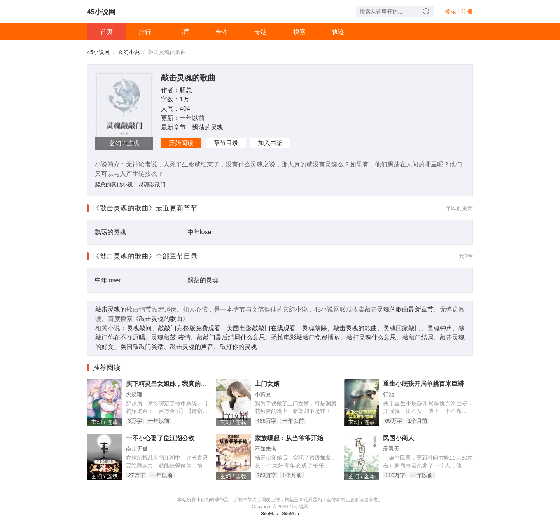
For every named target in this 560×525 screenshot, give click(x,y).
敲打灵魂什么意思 (371, 337)
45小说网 (101, 12)
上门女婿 (267, 383)
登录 (451, 11)
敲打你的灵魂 (238, 346)
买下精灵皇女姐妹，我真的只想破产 (176, 383)
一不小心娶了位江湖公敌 (160, 438)
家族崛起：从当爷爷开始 (289, 438)
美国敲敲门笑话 (142, 346)
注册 (467, 11)
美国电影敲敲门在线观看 (261, 328)
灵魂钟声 (439, 328)
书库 (183, 31)
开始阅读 (181, 143)
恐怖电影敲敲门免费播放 (305, 337)
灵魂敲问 (139, 328)
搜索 (299, 31)
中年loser (200, 232)
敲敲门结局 (418, 337)
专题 (260, 31)
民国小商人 (398, 438)
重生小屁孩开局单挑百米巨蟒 (423, 383)
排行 (145, 31)
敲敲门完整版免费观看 (189, 328)
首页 (106, 31)
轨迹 (338, 31)
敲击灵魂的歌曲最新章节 (399, 309)
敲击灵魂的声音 (192, 346)
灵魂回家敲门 (402, 328)
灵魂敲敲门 (152, 184)
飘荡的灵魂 (207, 127)
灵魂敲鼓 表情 (171, 337)
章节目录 (226, 143)
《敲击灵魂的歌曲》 (124, 208)
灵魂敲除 (314, 328)
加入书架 (270, 143)
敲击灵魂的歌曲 (188, 78)
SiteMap (269, 513)
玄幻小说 (129, 52)
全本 (222, 31)
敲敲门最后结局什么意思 (231, 337)
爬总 (186, 90)
